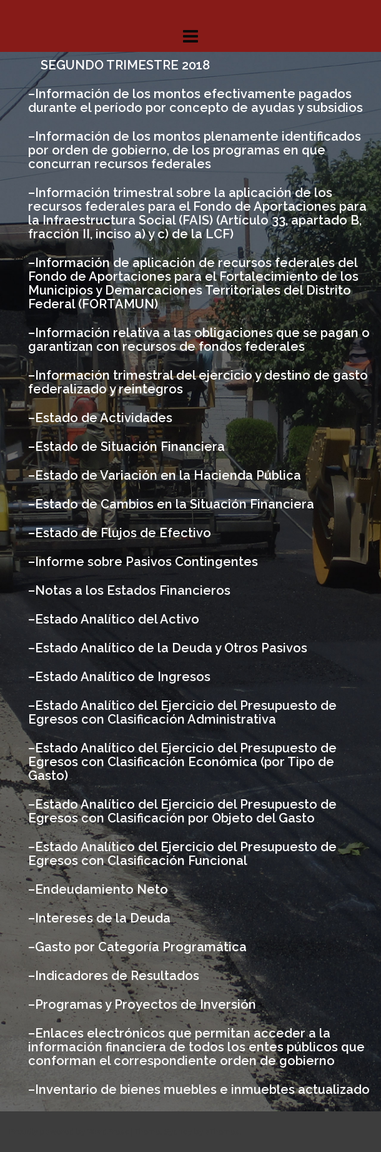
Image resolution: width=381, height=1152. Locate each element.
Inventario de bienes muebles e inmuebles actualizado (202, 1089)
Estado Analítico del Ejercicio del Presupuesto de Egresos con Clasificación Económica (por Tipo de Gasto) (182, 761)
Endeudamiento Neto (101, 889)
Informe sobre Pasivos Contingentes (146, 561)
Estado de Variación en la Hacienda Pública (168, 475)
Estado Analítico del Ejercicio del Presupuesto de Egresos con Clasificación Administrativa (182, 712)
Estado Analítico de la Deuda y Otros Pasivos (171, 647)
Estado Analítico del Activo (117, 619)
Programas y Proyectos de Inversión (145, 1004)
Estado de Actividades (103, 417)
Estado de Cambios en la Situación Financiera (174, 504)
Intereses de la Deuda (103, 918)
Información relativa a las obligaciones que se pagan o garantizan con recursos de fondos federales (199, 339)
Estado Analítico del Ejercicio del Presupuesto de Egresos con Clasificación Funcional (182, 853)
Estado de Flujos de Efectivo (123, 532)
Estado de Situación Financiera (130, 446)
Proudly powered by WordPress (69, 1131)
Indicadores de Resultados (117, 975)
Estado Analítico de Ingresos (122, 676)
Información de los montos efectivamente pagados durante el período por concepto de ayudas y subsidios (195, 100)
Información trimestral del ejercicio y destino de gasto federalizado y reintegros (198, 382)
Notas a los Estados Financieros (132, 590)
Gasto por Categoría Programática (141, 946)
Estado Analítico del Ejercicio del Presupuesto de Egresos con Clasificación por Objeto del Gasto (182, 811)
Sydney (178, 1131)
